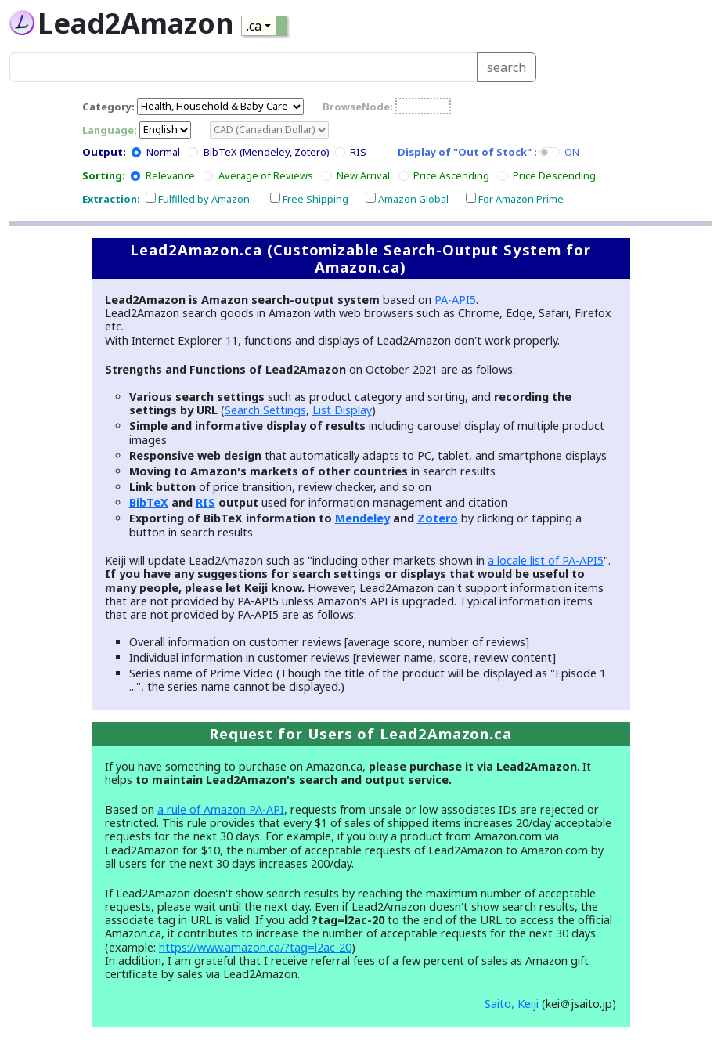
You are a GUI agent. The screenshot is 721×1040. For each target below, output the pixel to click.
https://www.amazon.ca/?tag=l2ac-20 (255, 947)
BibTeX (148, 502)
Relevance (170, 175)
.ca (254, 25)
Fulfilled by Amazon (204, 199)
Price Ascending (451, 175)
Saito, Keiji (512, 1003)
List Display (342, 410)
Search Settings (265, 410)
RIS (358, 152)
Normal (163, 152)
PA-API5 (455, 299)
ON (571, 152)
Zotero (437, 518)
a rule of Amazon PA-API (220, 809)
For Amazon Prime (521, 199)
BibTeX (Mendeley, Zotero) (267, 152)
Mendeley (362, 518)
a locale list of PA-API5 (546, 560)
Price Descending (554, 175)
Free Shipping (315, 199)
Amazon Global (413, 199)
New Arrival (363, 175)
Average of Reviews (265, 175)
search (506, 67)
